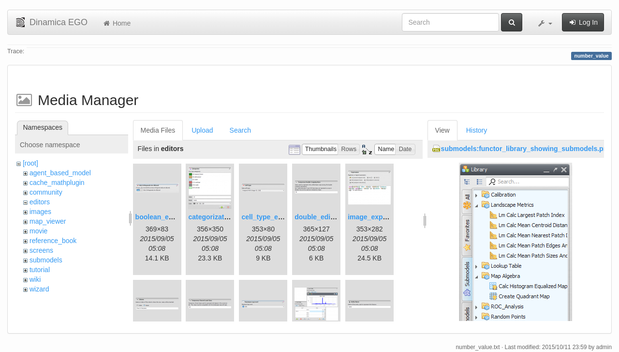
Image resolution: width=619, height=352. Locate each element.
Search (240, 130)
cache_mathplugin (57, 182)
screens (41, 250)
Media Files (158, 130)
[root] (30, 163)
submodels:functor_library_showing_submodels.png (526, 149)
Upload (202, 130)
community (45, 192)
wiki (35, 279)
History (476, 130)
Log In (583, 22)
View (442, 130)
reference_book (52, 241)
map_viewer (47, 221)
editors (39, 202)
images (40, 211)
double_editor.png (324, 217)
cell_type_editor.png (274, 217)
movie (38, 231)
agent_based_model (60, 173)
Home (116, 23)
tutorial (39, 270)
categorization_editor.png (229, 217)
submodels (45, 260)
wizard (39, 289)
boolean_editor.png (166, 217)
